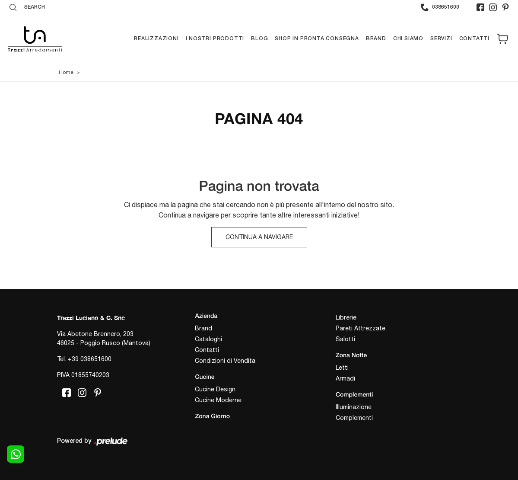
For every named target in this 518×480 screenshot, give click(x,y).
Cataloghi (208, 339)
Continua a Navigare (259, 237)
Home (66, 72)
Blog (259, 38)
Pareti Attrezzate (360, 328)
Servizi (441, 38)
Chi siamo (408, 38)
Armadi (345, 378)
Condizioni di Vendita (225, 360)
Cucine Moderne (218, 400)
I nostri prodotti (215, 38)
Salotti (345, 339)
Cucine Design (215, 389)
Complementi (354, 417)
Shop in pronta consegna (317, 38)
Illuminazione (354, 406)
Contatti (474, 38)
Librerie (346, 317)
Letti (342, 367)
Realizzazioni (156, 38)
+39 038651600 (89, 358)
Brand (376, 38)
